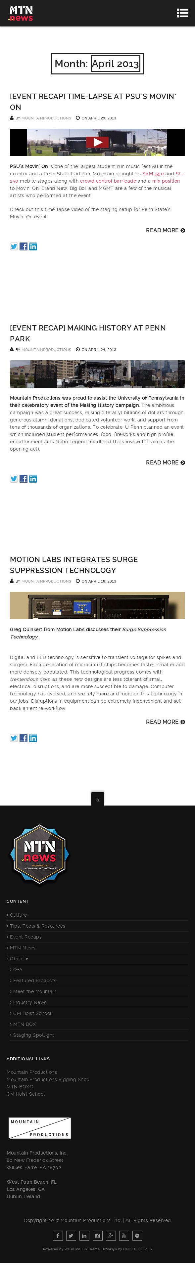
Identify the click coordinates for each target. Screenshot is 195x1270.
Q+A (18, 969)
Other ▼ (19, 958)
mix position (166, 181)
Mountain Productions (32, 1072)
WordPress (76, 1249)
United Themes (137, 1249)
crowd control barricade (108, 181)
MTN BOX (24, 1024)
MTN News (22, 947)
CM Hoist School (32, 1013)
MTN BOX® (20, 1086)
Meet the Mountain (35, 991)
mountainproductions (47, 118)
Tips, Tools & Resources (38, 926)
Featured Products (35, 980)
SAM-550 (153, 173)
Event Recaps (26, 937)
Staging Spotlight (33, 1035)
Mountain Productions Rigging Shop (48, 1079)
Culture (18, 915)
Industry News (30, 1002)
